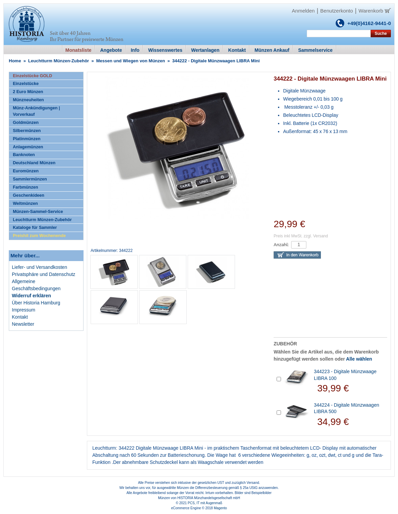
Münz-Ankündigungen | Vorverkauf (36, 111)
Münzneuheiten (28, 100)
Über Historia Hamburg (36, 302)
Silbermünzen (27, 130)
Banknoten (24, 154)
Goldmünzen (26, 122)
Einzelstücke (26, 83)
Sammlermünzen (30, 179)
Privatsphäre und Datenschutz (43, 274)
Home (15, 60)
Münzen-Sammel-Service (38, 211)
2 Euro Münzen (28, 91)
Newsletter (23, 324)
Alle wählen (359, 359)
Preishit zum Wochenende (39, 235)
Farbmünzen (25, 187)
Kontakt (20, 317)
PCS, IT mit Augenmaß (205, 503)
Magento (220, 508)
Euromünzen (26, 171)
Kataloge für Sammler (35, 227)
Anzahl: (281, 244)
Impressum (23, 310)
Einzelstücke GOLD (32, 75)
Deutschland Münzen (34, 162)
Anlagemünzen (28, 147)
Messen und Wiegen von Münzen (130, 60)
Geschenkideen (28, 195)
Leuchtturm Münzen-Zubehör (58, 60)
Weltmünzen (25, 203)
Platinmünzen (27, 138)
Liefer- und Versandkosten (39, 267)
